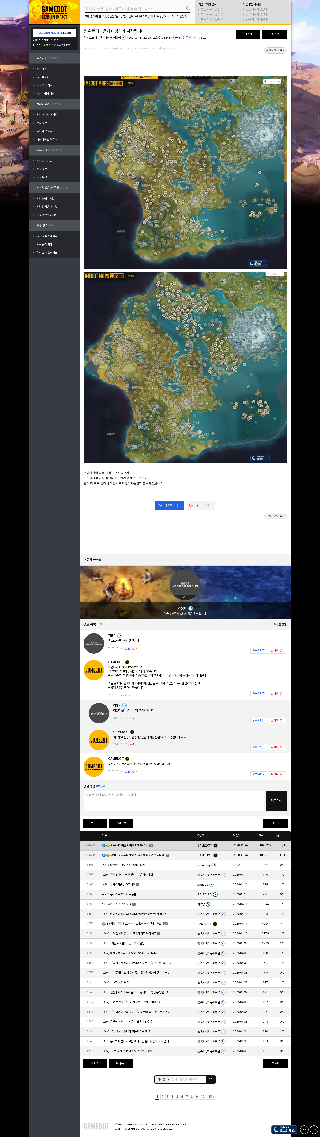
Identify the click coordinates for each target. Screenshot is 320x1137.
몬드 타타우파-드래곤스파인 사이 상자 (123, 865)
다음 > (210, 1096)
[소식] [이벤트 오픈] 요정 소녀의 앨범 (123, 943)
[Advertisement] (185, 63)
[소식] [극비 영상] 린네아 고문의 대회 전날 (126, 1031)
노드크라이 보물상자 (175, 16)
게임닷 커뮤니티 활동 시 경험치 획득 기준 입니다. (138, 855)
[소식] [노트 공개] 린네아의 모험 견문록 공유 (127, 1051)
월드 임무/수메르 (132, 16)
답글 (127, 648)
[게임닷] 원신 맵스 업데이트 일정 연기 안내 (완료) (134, 923)
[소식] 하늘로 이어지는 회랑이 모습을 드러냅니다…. (131, 953)
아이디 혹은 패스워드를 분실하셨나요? (52, 45)
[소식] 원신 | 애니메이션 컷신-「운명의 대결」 (129, 874)
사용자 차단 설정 (275, 50)
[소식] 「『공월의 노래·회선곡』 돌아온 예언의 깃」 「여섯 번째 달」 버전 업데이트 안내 (137, 972)
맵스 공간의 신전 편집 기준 (117, 904)
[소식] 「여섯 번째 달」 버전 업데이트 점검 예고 (129, 933)
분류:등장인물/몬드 (110, 16)
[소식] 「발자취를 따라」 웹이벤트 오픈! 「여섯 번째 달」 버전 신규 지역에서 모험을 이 (137, 963)
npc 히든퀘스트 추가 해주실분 (119, 894)
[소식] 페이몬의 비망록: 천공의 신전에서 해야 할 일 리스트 (134, 914)
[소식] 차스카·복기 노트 (115, 982)
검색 (210, 1079)
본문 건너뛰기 (190, 37)
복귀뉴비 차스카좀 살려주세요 (118, 884)
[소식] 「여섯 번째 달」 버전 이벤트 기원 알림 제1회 (131, 1002)
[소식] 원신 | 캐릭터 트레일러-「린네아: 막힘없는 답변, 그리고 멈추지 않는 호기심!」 (137, 992)
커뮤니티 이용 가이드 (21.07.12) (130, 845)
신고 (203, 37)
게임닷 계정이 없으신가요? (47, 40)
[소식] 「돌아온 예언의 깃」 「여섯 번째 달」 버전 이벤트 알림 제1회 (137, 1012)
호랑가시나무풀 (153, 16)
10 (202, 1096)
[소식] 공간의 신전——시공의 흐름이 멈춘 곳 (127, 1021)
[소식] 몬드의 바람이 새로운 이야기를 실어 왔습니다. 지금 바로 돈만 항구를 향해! (137, 1041)
